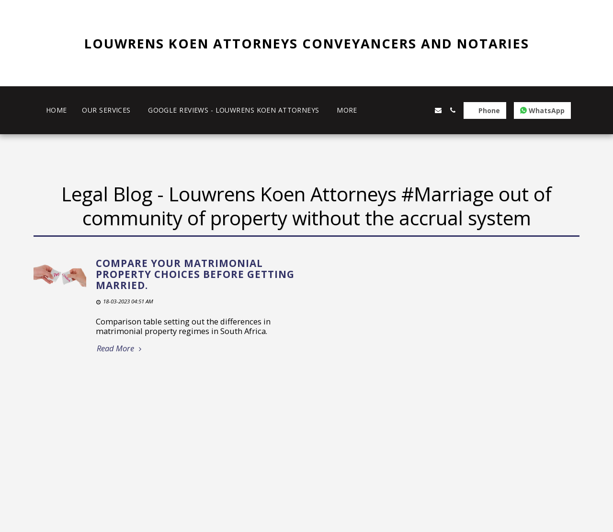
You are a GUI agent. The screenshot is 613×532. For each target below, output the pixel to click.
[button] (395, 110)
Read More (120, 349)
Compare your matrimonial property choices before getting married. (195, 273)
